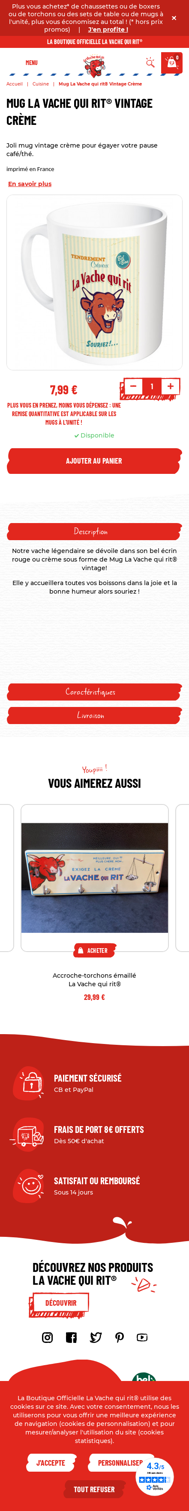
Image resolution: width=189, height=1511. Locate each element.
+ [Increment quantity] (171, 386)
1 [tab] (84, 1017)
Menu (32, 62)
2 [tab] (95, 1017)
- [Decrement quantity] (133, 386)
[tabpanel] (95, 903)
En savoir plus (29, 184)
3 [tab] (105, 1017)
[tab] (94, 531)
